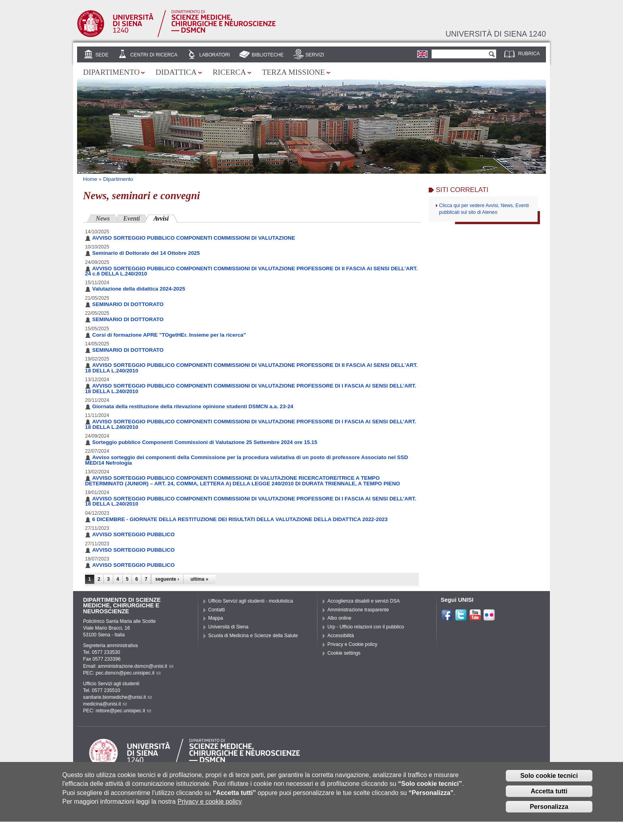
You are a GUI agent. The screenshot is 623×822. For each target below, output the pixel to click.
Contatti (216, 610)
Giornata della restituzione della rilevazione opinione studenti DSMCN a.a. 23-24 (192, 406)
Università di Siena (228, 627)
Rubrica (529, 53)
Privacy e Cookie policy (352, 644)
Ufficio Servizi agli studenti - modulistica (250, 601)
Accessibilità (340, 635)
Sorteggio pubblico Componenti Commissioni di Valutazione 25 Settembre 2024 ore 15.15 (204, 442)
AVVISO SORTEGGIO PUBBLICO (133, 534)
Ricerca (229, 72)
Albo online (339, 618)
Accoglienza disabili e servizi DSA (363, 601)
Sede (101, 55)
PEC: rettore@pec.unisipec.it (117, 710)
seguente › (167, 579)
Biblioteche (267, 55)
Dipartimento (111, 72)
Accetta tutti (549, 797)
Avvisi (165, 217)
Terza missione (293, 72)
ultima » (199, 579)
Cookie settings (343, 653)
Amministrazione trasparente (358, 610)
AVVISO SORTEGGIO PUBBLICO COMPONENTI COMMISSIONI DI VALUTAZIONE (193, 238)
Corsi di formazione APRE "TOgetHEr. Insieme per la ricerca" (169, 335)
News (103, 218)
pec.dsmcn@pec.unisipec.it (128, 673)
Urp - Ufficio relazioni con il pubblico (365, 627)
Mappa (215, 618)
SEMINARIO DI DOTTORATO (128, 304)
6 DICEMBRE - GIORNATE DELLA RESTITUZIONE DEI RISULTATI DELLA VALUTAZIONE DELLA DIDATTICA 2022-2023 (240, 519)
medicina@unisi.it (105, 704)
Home (90, 179)
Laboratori (214, 55)
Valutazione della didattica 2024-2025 (138, 289)
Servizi (315, 55)
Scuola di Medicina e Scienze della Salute (253, 635)
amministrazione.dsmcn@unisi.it (135, 666)
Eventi (131, 218)
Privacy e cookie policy (210, 807)
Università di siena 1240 (495, 33)
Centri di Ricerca (154, 55)
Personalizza (549, 812)
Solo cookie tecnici (549, 781)
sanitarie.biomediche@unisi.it (117, 697)
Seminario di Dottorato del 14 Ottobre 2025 (146, 253)
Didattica (176, 72)
